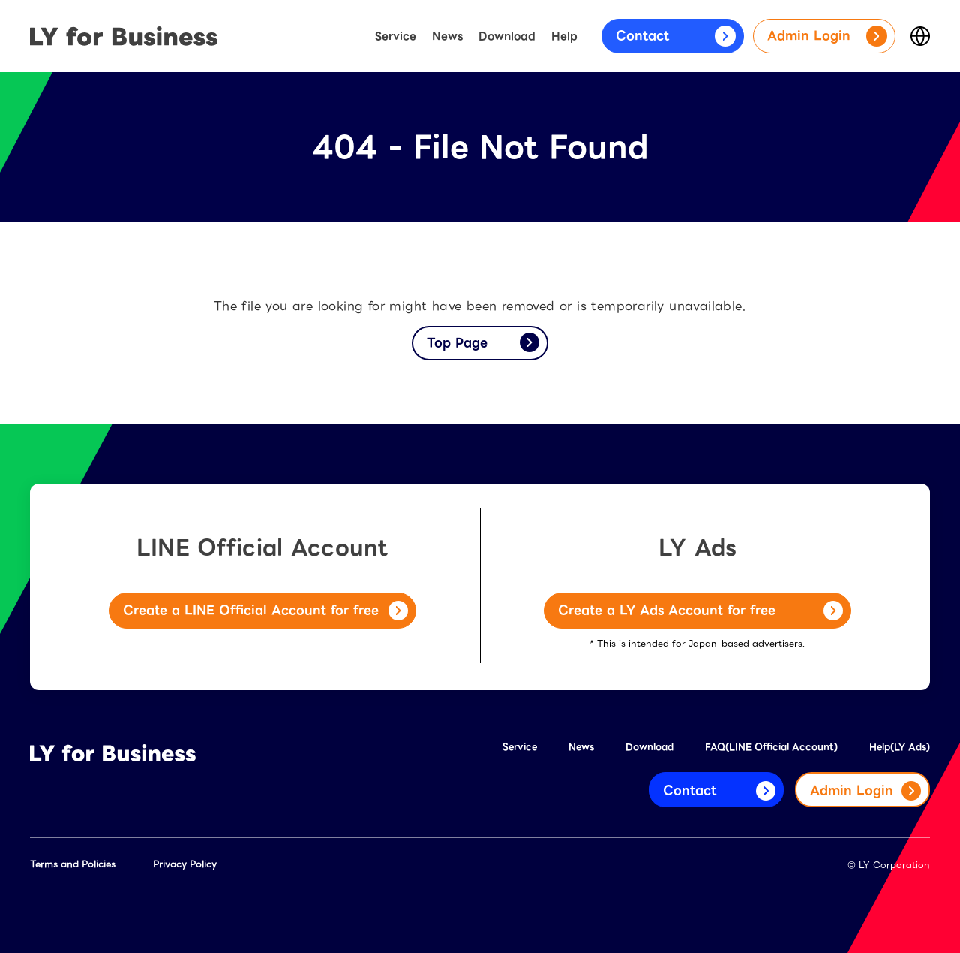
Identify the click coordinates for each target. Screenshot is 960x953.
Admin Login (827, 36)
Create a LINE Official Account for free (265, 610)
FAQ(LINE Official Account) (771, 747)
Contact (676, 36)
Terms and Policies (73, 864)
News (447, 36)
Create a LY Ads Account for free (700, 610)
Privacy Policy (185, 864)
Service (395, 36)
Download (507, 36)
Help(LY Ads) (899, 747)
